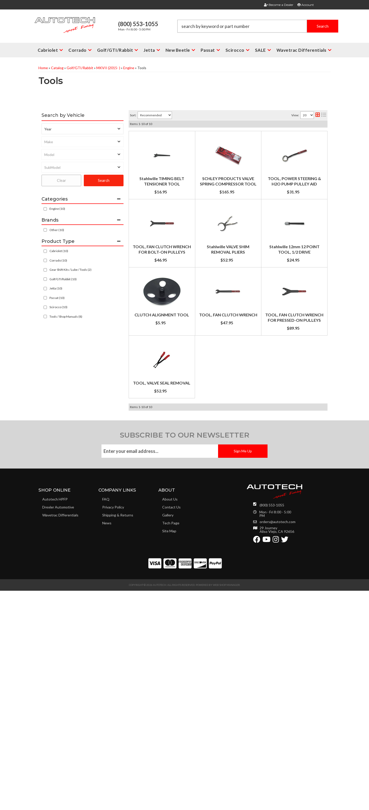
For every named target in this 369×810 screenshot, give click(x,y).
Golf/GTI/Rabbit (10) (63, 279)
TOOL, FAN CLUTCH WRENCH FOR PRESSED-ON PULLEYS (227, 528)
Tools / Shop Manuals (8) (65, 316)
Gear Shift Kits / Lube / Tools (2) (70, 270)
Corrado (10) (58, 260)
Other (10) (56, 230)
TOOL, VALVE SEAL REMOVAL (199, 577)
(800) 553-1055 (272, 724)
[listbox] (83, 128)
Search (103, 180)
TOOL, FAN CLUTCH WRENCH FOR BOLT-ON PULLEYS (223, 284)
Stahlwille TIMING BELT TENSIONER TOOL (211, 137)
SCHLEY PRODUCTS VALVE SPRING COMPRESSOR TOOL (225, 186)
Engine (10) (57, 209)
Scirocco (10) (58, 307)
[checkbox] (45, 230)
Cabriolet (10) (58, 251)
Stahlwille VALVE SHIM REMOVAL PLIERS (209, 332)
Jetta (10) (55, 288)
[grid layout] (317, 115)
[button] (257, 26)
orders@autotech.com (277, 741)
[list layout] (323, 115)
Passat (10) (57, 298)
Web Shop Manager (226, 804)
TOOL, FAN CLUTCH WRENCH (200, 479)
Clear (61, 180)
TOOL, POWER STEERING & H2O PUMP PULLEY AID (220, 235)
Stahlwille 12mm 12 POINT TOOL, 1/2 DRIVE (212, 381)
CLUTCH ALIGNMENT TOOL (198, 430)
